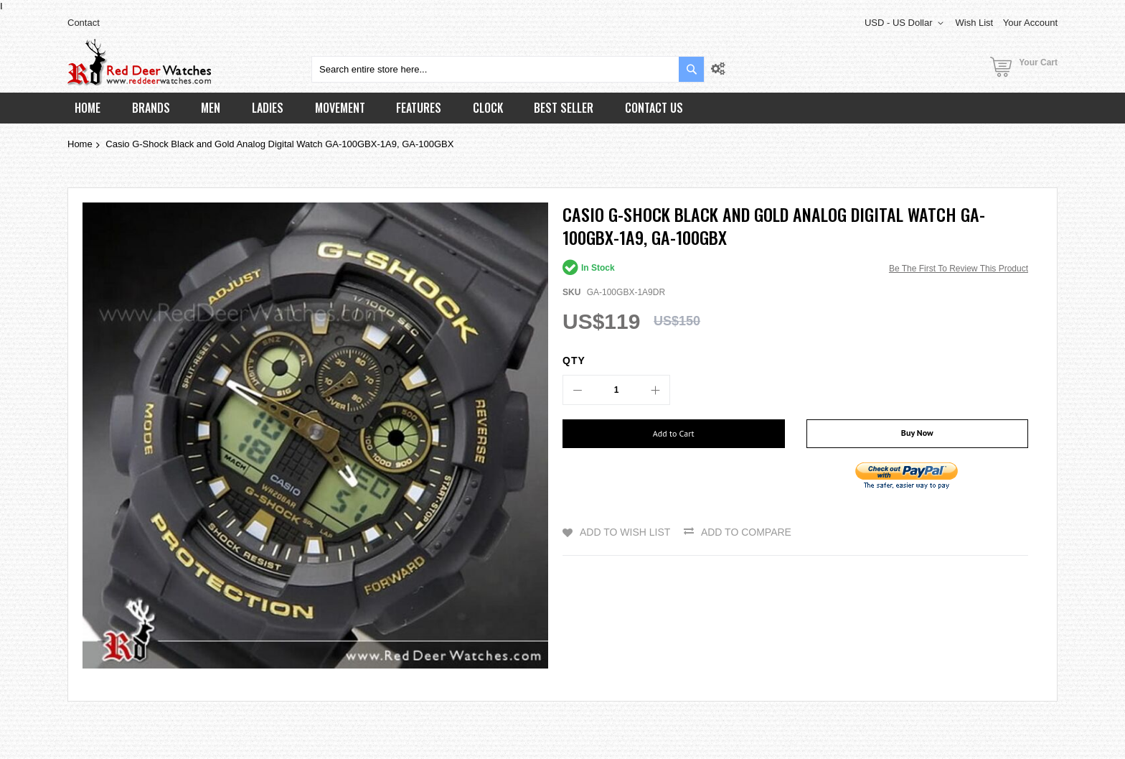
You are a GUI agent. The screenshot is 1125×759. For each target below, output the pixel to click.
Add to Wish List (625, 532)
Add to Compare (746, 532)
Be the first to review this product (958, 269)
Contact (83, 22)
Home (80, 144)
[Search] (691, 69)
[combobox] (508, 69)
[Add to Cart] (673, 433)
